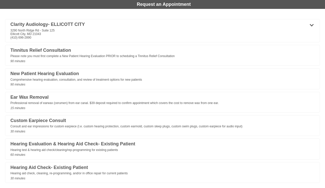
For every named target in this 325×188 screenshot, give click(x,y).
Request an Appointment (164, 4)
